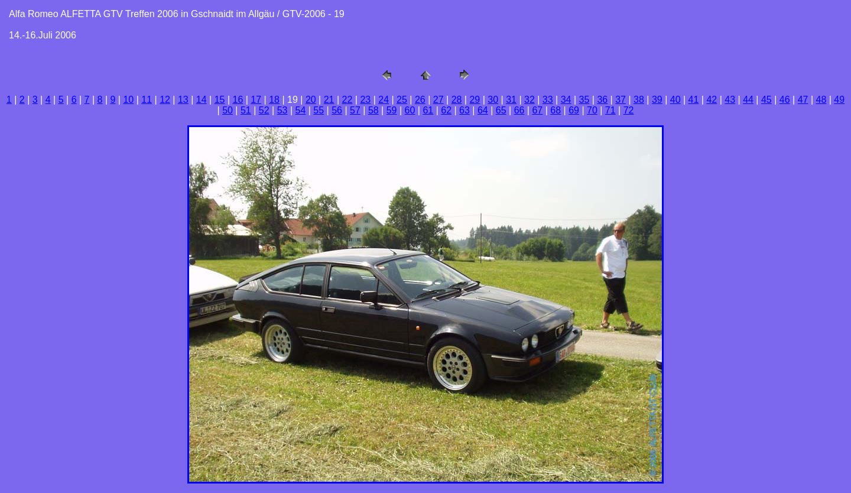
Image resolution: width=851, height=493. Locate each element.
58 (373, 110)
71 (610, 110)
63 (464, 110)
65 (501, 110)
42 (711, 100)
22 (347, 100)
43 (730, 100)
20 (311, 100)
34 (566, 100)
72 (628, 110)
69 (574, 110)
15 (220, 100)
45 (766, 100)
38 (639, 100)
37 (620, 100)
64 (483, 110)
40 (675, 100)
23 (365, 100)
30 (493, 100)
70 (592, 110)
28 (457, 100)
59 (391, 110)
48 (821, 100)
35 (584, 100)
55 (318, 110)
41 (693, 100)
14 (201, 100)
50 (227, 110)
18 (274, 100)
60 (410, 110)
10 (128, 100)
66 (519, 110)
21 (329, 100)
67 (537, 110)
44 (748, 100)
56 (337, 110)
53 (282, 110)
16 (238, 100)
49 (839, 100)
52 (264, 110)
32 (529, 100)
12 (165, 100)
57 (355, 110)
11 (146, 100)
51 (246, 110)
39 (657, 100)
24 (383, 100)
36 (602, 100)
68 (555, 110)
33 (548, 100)
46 (784, 100)
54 (300, 110)
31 (511, 100)
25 (402, 100)
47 (803, 100)
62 (446, 110)
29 (474, 100)
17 (256, 100)
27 (438, 100)
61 (428, 110)
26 (420, 100)
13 (183, 100)
